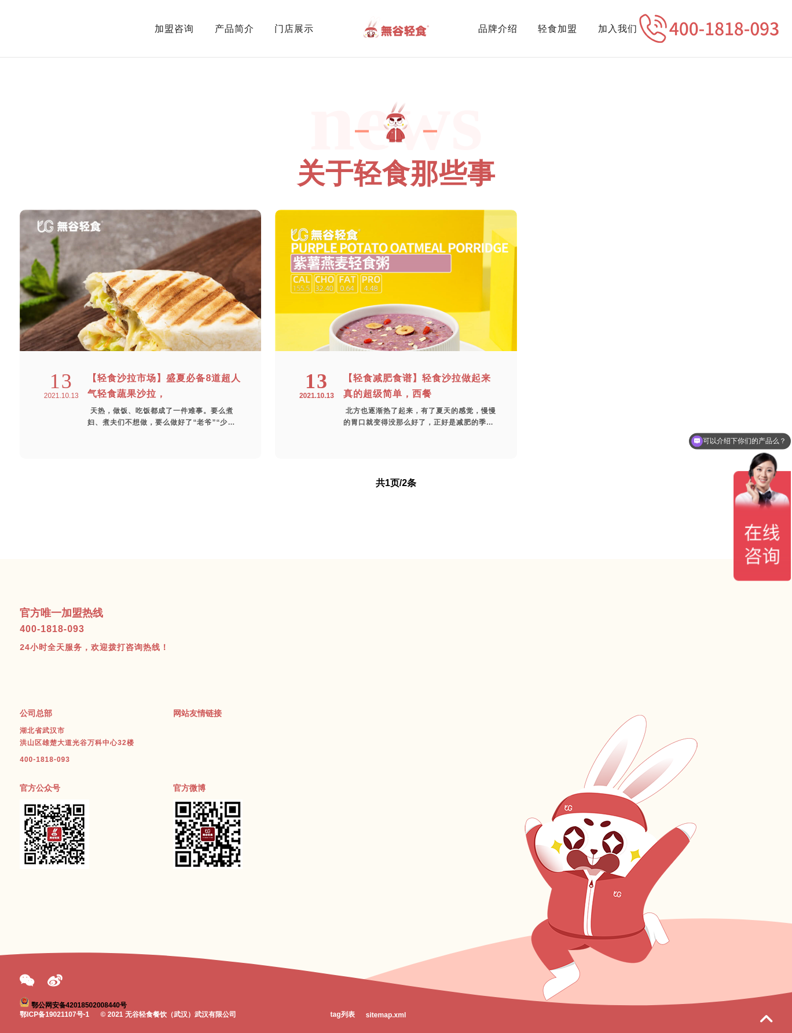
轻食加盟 (557, 29)
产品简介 (234, 29)
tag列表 (343, 1014)
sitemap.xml (386, 1015)
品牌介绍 (498, 29)
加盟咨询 (174, 29)
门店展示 (294, 29)
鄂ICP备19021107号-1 (54, 1014)
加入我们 (617, 29)
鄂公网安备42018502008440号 (79, 1005)
